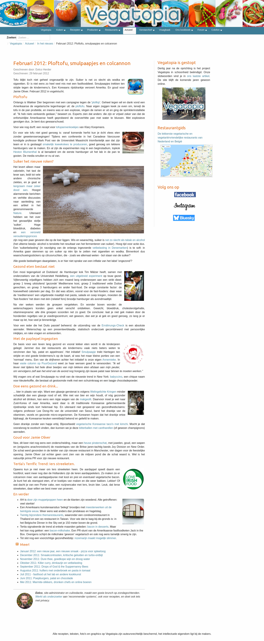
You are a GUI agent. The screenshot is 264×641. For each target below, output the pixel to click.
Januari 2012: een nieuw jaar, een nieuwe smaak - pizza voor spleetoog (63, 551)
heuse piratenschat (95, 442)
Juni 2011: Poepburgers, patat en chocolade (46, 578)
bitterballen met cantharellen (96, 427)
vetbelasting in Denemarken (110, 247)
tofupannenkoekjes (67, 127)
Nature (17, 213)
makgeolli (85, 399)
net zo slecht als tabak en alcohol (125, 240)
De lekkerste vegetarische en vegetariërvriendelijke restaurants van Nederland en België (180, 137)
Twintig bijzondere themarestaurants (41, 515)
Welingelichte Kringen (103, 391)
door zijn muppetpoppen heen (45, 499)
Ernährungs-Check (113, 325)
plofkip (96, 102)
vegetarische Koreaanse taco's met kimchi (102, 424)
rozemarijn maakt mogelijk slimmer (95, 538)
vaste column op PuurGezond (38, 363)
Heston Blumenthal (25, 151)
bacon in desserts (97, 526)
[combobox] (33, 37)
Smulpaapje (88, 351)
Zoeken (11, 37)
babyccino (116, 376)
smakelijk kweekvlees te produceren (65, 144)
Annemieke (109, 359)
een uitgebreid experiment (86, 275)
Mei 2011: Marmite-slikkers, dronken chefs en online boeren (55, 582)
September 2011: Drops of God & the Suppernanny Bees (54, 566)
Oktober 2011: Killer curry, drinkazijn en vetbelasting (51, 562)
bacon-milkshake (60, 530)
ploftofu (80, 106)
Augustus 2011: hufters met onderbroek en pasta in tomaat (55, 570)
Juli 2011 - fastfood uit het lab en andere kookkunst (50, 574)
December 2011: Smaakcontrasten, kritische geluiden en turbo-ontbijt (61, 555)
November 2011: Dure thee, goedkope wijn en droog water (55, 559)
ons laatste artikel (198, 76)
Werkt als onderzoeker (48, 596)
